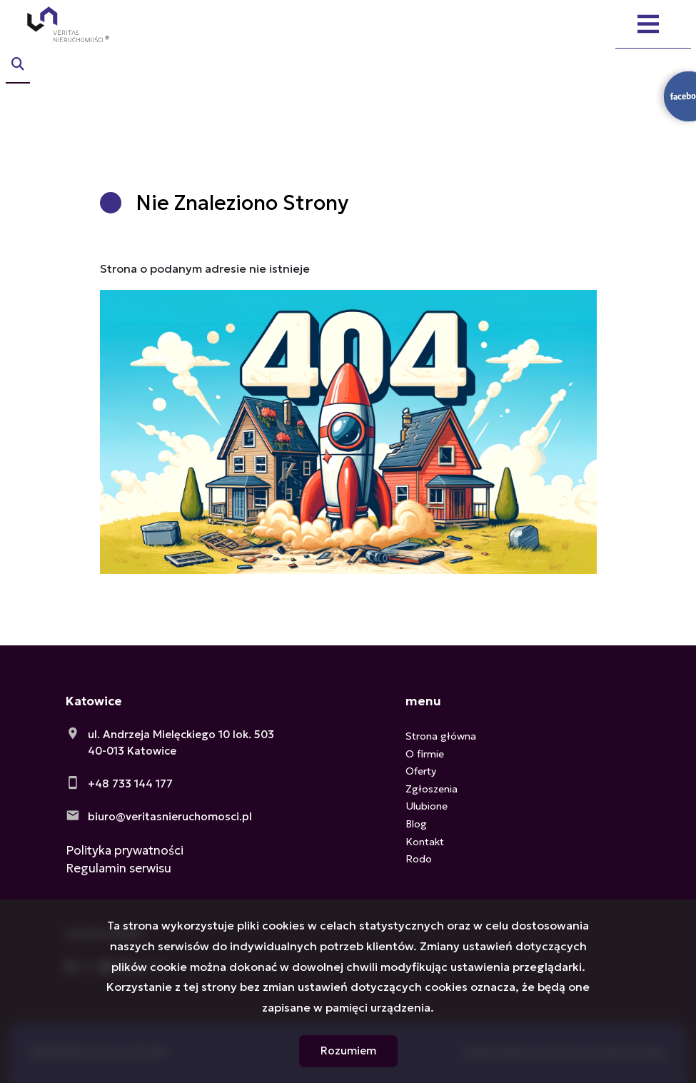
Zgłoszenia (431, 788)
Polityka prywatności (124, 850)
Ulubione (426, 806)
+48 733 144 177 (130, 783)
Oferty (420, 771)
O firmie (424, 753)
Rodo (418, 858)
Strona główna (440, 736)
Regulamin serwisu (118, 868)
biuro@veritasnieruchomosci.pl (170, 816)
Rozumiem (348, 1050)
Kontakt (424, 841)
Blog (416, 823)
